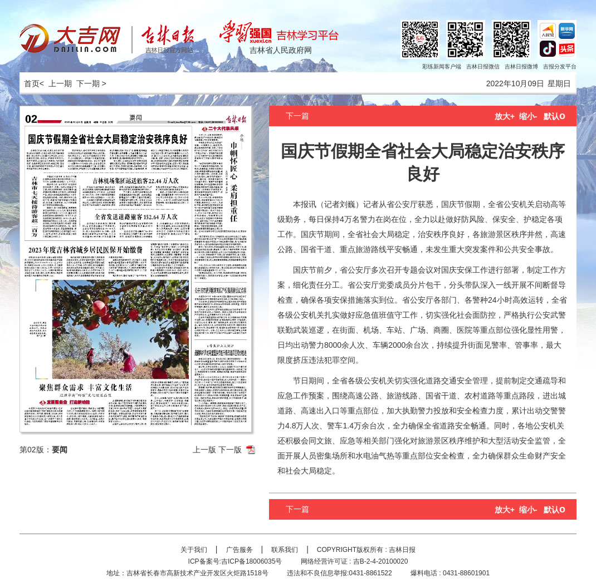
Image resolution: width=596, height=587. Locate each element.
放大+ (505, 116)
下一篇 (297, 115)
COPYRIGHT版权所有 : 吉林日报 (366, 550)
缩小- (528, 116)
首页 (29, 83)
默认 (554, 116)
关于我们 (193, 550)
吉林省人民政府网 (281, 50)
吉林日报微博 (521, 66)
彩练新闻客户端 (441, 66)
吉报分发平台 (560, 66)
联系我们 (284, 550)
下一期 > (91, 83)
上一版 (204, 449)
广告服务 (239, 550)
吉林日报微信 (483, 66)
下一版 (230, 449)
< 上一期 (56, 83)
